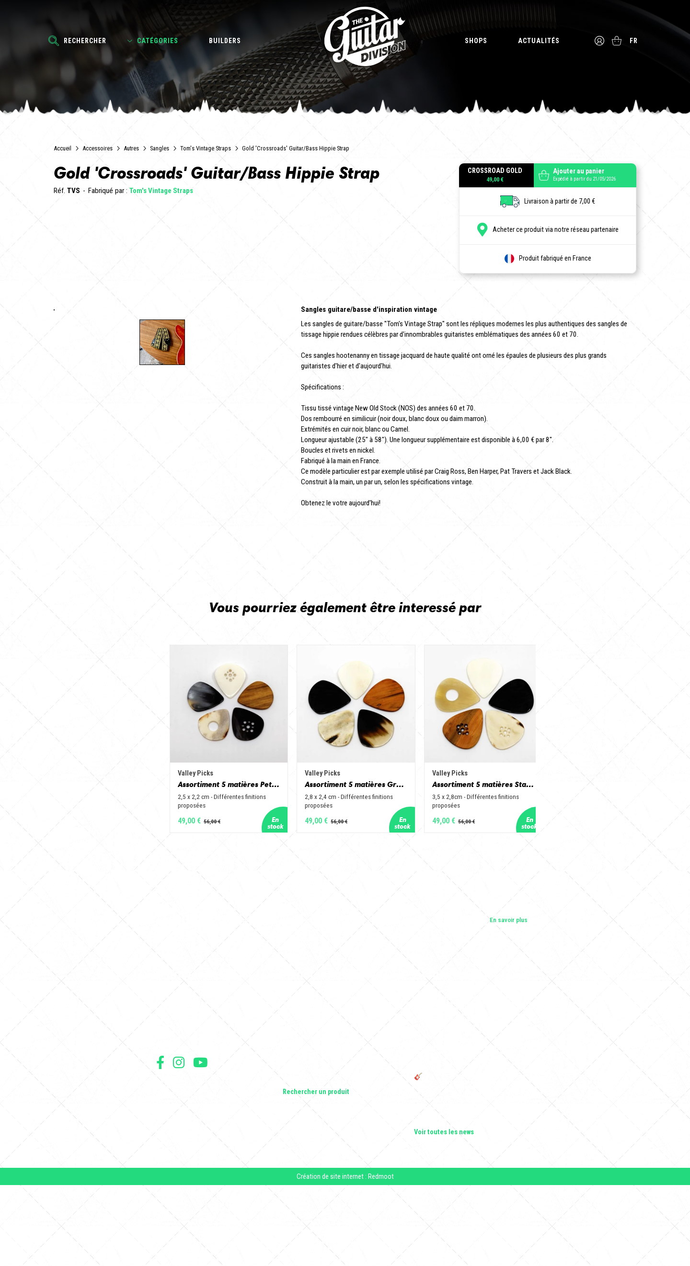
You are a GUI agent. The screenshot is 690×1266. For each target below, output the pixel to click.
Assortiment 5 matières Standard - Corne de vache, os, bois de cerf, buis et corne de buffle (505, 854)
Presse (165, 1111)
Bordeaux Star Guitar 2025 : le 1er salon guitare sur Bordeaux (467, 1174)
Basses (293, 1098)
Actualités (537, 40)
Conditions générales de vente (193, 1169)
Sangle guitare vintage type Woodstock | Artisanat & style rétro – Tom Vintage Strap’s (469, 1099)
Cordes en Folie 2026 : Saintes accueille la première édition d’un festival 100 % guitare (473, 1075)
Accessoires (97, 148)
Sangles (159, 148)
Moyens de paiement (181, 1200)
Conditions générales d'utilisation (197, 1158)
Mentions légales (176, 1179)
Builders (225, 40)
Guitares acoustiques (312, 1084)
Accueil (62, 148)
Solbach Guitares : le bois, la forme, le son (471, 1192)
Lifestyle (294, 1151)
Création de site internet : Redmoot (345, 1257)
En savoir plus (509, 992)
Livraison (167, 1211)
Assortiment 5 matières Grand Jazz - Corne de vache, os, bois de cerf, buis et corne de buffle (345, 854)
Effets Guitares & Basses (317, 1125)
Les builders (172, 1071)
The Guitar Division (345, 39)
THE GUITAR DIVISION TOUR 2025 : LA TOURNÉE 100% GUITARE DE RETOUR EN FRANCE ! (468, 1128)
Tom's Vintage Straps (205, 148)
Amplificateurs (302, 1111)
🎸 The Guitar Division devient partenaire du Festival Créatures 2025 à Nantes (474, 1153)
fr (635, 41)
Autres (131, 148)
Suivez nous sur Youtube (200, 1135)
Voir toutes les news (444, 1205)
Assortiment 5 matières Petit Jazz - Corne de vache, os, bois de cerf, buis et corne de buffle (185, 854)
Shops (474, 40)
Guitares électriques (310, 1071)
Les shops (170, 1084)
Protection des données (185, 1190)
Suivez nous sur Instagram (178, 1135)
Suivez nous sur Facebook (160, 1135)
